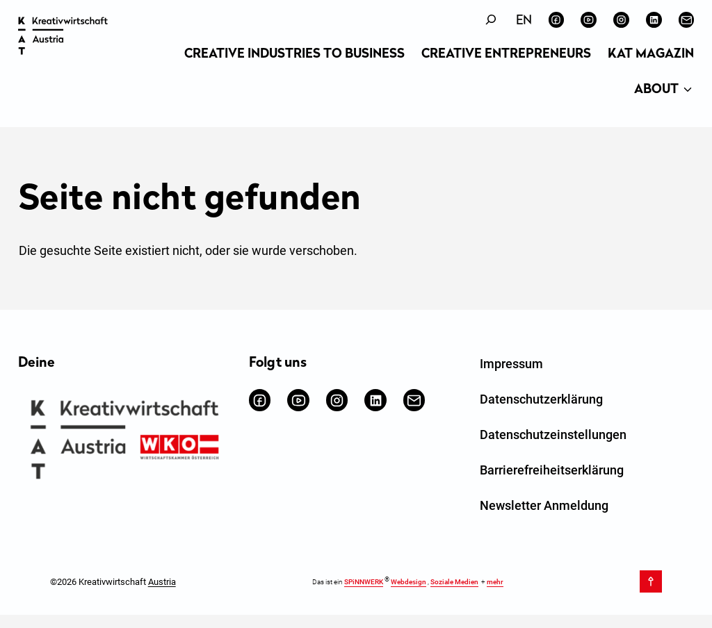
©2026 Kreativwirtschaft (113, 582)
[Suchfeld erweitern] (491, 19)
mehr (495, 582)
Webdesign (408, 582)
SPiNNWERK (363, 582)
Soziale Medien (454, 582)
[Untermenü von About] (687, 90)
